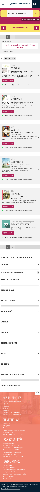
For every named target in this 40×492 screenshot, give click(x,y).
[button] (36, 4)
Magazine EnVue (9, 467)
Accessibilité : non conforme (10, 489)
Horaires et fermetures (11, 445)
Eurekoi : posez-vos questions (13, 434)
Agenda (6, 404)
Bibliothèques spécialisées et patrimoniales (23, 484)
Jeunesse (6, 410)
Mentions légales (9, 476)
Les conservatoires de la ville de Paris (15, 486)
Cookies (5, 474)
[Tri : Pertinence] (10, 58)
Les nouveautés (8, 443)
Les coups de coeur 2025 (12, 452)
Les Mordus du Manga (11, 454)
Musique (6, 406)
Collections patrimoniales (12, 412)
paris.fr (3, 484)
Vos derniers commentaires (13, 456)
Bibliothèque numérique (12, 415)
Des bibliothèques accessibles (14, 470)
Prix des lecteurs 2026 (11, 450)
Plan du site (7, 478)
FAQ (4, 465)
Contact (10, 465)
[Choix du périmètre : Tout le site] (3, 13)
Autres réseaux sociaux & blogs (14, 430)
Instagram (6, 426)
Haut (37, 392)
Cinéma (6, 408)
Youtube (6, 428)
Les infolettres (8, 432)
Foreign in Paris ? (9, 472)
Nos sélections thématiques (13, 448)
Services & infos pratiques (12, 401)
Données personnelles (18, 474)
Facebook (6, 423)
